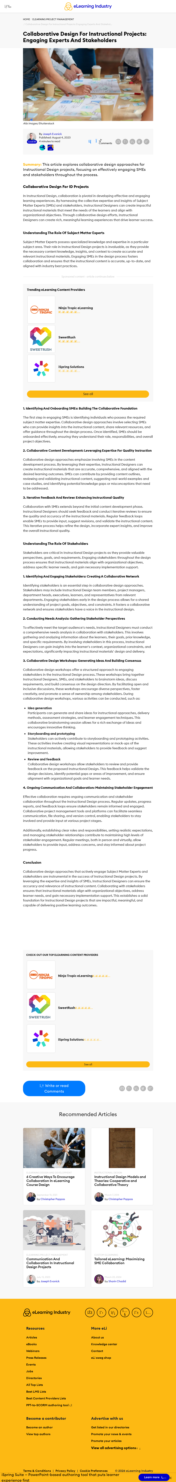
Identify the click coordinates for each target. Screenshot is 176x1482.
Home (26, 19)
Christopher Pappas (53, 1199)
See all (88, 394)
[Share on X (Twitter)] (125, 141)
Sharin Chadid (117, 1281)
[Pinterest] (136, 1312)
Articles (31, 1337)
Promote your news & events (111, 1434)
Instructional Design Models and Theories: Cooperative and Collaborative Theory (120, 1181)
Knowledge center (104, 1344)
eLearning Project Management (53, 19)
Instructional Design (108, 1172)
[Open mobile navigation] (7, 6)
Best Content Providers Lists (46, 1398)
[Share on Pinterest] (146, 141)
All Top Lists (34, 1385)
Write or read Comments (54, 1088)
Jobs (29, 1371)
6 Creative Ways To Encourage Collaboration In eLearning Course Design (50, 1181)
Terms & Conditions (37, 1471)
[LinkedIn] (113, 1312)
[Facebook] (90, 1312)
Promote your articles (106, 1441)
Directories (34, 1378)
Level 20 (32, 142)
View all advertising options (115, 1448)
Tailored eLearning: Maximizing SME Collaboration (119, 1261)
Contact (97, 1351)
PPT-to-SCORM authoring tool (49, 1405)
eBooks (31, 1344)
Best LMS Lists (36, 1391)
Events (31, 1364)
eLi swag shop (101, 1358)
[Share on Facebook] (118, 141)
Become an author (39, 1427)
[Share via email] (139, 141)
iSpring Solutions (71, 367)
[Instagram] (148, 1312)
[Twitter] (101, 1312)
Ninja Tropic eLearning (75, 308)
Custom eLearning (106, 1255)
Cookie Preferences (94, 1471)
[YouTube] (125, 1312)
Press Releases (36, 1358)
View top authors (38, 1434)
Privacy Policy (65, 1471)
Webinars (32, 1351)
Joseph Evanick (52, 134)
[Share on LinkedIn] (132, 141)
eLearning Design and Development (49, 1172)
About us (97, 1337)
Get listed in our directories (110, 1427)
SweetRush (66, 337)
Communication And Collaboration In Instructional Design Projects (50, 1263)
